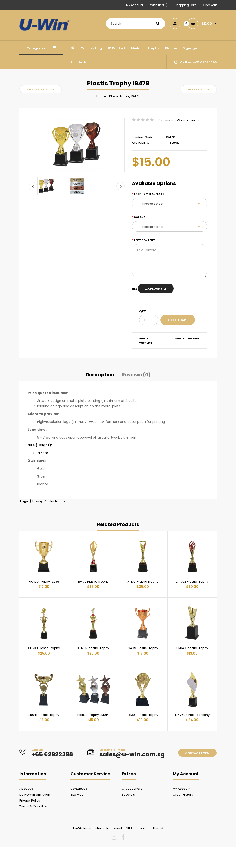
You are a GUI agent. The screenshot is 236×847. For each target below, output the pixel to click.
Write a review (188, 120)
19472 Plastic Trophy (93, 581)
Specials (128, 794)
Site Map (77, 794)
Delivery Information (34, 794)
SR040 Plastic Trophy (192, 648)
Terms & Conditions (34, 806)
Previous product (41, 89)
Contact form (197, 753)
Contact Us (78, 788)
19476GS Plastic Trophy (192, 715)
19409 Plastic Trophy (142, 648)
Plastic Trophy (54, 501)
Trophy (37, 501)
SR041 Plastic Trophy (43, 715)
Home (101, 96)
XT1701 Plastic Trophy (142, 581)
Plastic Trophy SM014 (93, 715)
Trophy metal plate (149, 194)
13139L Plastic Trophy (142, 715)
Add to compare (187, 338)
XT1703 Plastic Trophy (44, 648)
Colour (140, 217)
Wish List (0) (158, 5)
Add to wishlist (146, 341)
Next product (199, 89)
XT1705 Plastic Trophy (93, 648)
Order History (183, 794)
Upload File (156, 289)
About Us (26, 788)
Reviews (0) (136, 374)
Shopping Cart (185, 5)
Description (100, 374)
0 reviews (166, 120)
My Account (134, 5)
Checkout (210, 5)
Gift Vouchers (132, 788)
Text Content (144, 240)
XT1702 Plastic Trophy (192, 581)
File (134, 289)
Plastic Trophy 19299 (44, 581)
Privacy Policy (29, 800)
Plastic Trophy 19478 (124, 96)
